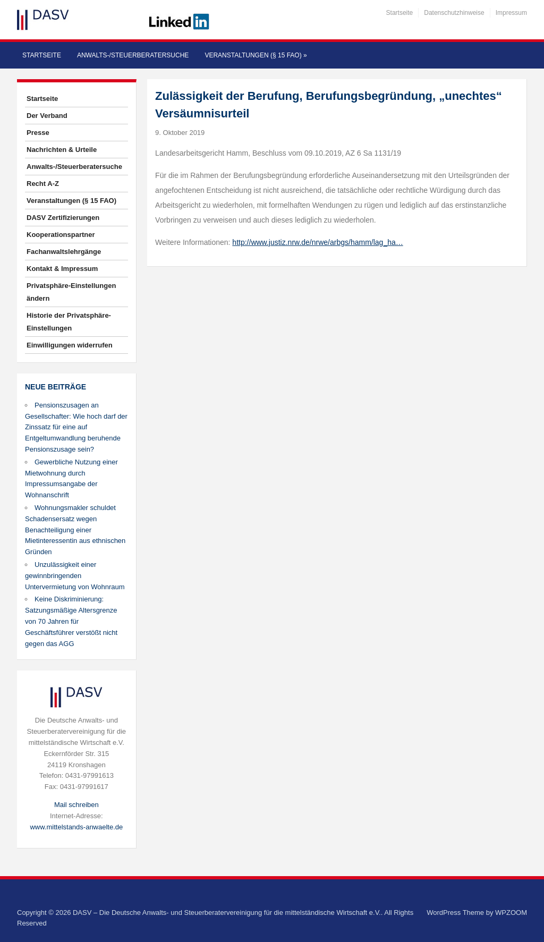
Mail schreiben (76, 805)
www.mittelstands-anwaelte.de (76, 827)
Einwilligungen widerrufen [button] (70, 345)
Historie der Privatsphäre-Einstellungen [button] (69, 321)
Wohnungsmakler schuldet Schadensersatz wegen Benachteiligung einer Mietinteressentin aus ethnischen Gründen (75, 530)
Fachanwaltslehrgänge (64, 252)
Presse (38, 133)
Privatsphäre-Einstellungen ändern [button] (71, 292)
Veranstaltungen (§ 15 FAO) (256, 55)
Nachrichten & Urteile (62, 150)
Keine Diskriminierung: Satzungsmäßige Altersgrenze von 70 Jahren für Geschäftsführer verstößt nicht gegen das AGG (71, 621)
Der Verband (47, 116)
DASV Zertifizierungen (63, 218)
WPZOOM (511, 912)
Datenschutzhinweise (454, 12)
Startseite (399, 12)
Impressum (511, 12)
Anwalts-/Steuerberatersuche (133, 55)
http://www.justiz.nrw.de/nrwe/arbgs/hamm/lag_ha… (317, 242)
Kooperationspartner (61, 235)
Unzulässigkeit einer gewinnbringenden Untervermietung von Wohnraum (75, 576)
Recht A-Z (43, 184)
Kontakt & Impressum (62, 269)
